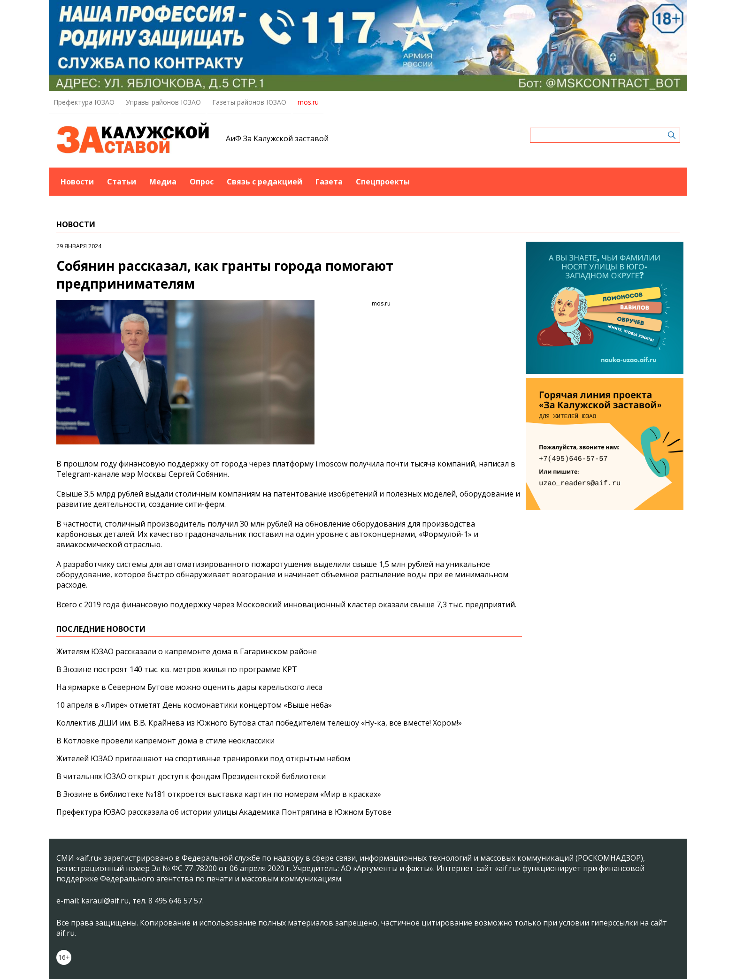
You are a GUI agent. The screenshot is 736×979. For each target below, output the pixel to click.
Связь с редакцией (264, 181)
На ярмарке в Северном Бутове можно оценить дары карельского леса (189, 687)
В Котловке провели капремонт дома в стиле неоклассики (165, 740)
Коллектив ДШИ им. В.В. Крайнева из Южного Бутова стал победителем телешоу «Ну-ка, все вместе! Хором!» (259, 723)
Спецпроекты (383, 181)
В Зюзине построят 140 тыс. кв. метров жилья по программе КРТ (176, 669)
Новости (77, 181)
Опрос (202, 181)
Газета (329, 181)
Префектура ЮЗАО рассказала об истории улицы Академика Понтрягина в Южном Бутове (223, 812)
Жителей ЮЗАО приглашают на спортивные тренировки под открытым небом (203, 758)
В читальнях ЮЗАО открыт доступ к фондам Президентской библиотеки (191, 776)
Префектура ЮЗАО (84, 102)
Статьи (121, 181)
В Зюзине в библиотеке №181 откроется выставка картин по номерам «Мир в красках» (218, 794)
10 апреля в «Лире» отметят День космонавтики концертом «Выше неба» (194, 705)
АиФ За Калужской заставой (277, 138)
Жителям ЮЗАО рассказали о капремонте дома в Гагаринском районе (186, 651)
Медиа (162, 181)
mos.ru (308, 102)
